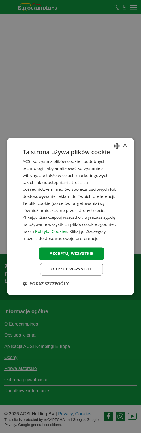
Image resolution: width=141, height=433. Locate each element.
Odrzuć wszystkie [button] (71, 269)
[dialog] (70, 216)
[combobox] (117, 146)
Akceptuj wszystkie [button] (71, 253)
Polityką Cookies (51, 231)
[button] (46, 283)
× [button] (125, 146)
